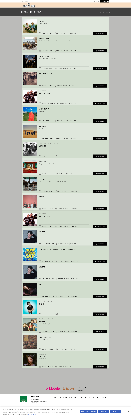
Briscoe (42, 20)
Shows (56, 397)
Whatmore (43, 145)
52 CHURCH (63, 397)
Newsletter (83, 397)
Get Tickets (100, 331)
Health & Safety (102, 397)
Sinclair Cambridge (29, 5)
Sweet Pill (43, 321)
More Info (92, 397)
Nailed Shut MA (45, 56)
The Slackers (45, 126)
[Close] (128, 411)
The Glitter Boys (46, 93)
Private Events (73, 397)
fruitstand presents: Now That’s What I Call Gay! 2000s (63, 249)
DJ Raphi (42, 303)
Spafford (43, 196)
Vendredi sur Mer (46, 108)
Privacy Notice (32, 414)
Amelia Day (44, 161)
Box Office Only (100, 103)
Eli (40, 284)
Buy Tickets (25, 1)
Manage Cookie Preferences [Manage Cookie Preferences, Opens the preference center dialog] (88, 411)
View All (108, 12)
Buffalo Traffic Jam (48, 336)
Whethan (43, 231)
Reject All (103, 411)
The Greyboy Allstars (48, 73)
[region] (65, 411)
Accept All (115, 411)
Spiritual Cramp (46, 38)
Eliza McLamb (45, 356)
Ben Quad (43, 178)
